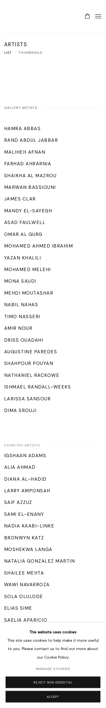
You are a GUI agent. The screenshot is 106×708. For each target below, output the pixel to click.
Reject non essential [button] (52, 682)
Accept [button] (53, 697)
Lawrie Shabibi (15, 17)
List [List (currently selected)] (8, 52)
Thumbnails (30, 52)
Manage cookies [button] (53, 669)
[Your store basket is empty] (87, 16)
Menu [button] (97, 16)
